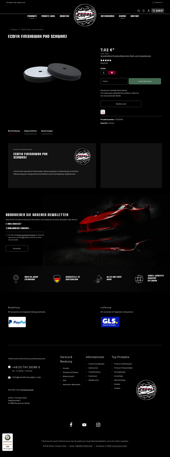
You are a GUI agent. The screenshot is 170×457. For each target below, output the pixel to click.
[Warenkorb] (157, 10)
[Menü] (11, 434)
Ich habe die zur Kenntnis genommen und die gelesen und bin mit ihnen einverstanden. (26, 237)
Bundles (117, 384)
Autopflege (118, 376)
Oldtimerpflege (119, 380)
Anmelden (9, 2)
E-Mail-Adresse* (14, 224)
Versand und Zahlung (70, 372)
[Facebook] (71, 427)
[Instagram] (98, 427)
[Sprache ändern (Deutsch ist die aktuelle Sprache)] (157, 2)
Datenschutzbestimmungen (26, 235)
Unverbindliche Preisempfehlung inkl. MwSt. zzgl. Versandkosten (126, 56)
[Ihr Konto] (148, 10)
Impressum (92, 376)
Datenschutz (93, 368)
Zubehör (117, 388)
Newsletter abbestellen (71, 384)
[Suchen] (138, 10)
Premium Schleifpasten (123, 364)
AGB (22, 237)
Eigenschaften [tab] (30, 131)
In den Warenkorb (145, 81)
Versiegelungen (120, 372)
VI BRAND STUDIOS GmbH (84, 446)
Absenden (17, 248)
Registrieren (21, 2)
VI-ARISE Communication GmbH (116, 446)
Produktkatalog (94, 372)
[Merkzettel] (143, 10)
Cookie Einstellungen (96, 364)
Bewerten (104, 63)
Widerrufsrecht (68, 376)
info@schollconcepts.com (26, 377)
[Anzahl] (114, 81)
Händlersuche (121, 104)
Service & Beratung (66, 359)
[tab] (14, 131)
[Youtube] (84, 427)
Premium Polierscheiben (123, 368)
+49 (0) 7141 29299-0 (26, 367)
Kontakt (65, 368)
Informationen (95, 357)
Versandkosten (79, 441)
